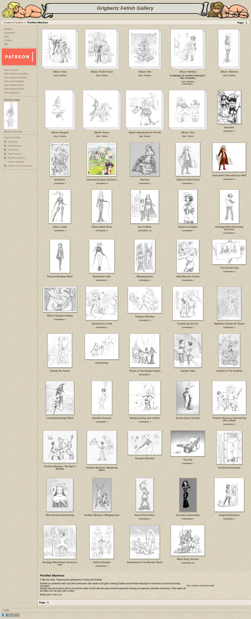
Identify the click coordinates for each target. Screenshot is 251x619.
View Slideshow (12, 92)
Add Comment (11, 70)
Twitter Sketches (16, 161)
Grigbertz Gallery (13, 22)
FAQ (6, 36)
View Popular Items (13, 85)
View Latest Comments (15, 77)
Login (6, 610)
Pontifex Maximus (16, 157)
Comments (9, 33)
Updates (8, 29)
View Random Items (14, 89)
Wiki (6, 44)
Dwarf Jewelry (15, 153)
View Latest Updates (14, 81)
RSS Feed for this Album (16, 74)
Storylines (13, 141)
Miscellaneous (15, 145)
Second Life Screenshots (20, 165)
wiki (60, 594)
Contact (8, 40)
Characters (13, 149)
